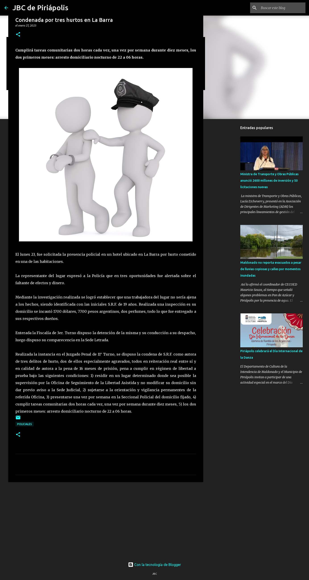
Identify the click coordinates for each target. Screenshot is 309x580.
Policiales (24, 424)
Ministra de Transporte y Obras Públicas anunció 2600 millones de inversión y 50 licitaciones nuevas (269, 180)
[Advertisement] (105, 520)
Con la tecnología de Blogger (154, 565)
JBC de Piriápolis (40, 8)
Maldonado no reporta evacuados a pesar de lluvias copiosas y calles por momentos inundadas (270, 269)
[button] (18, 35)
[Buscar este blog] (282, 7)
